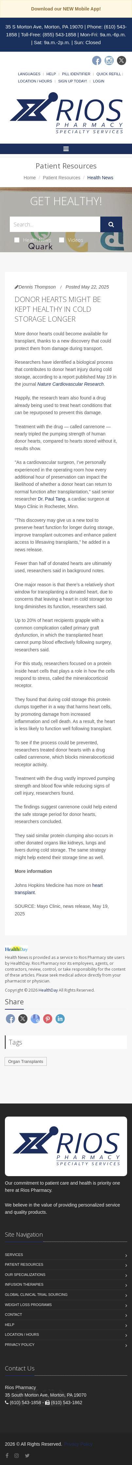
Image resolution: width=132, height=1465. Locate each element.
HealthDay (48, 990)
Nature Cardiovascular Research (70, 384)
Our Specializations (25, 1275)
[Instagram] (109, 60)
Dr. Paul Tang (51, 499)
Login (98, 81)
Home (30, 177)
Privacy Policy (20, 1345)
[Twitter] (121, 60)
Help (51, 74)
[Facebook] (96, 60)
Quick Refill (108, 74)
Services (14, 1255)
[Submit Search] (111, 224)
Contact (13, 1314)
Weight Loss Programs (28, 1305)
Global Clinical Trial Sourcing (36, 1295)
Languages (29, 74)
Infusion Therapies (24, 1284)
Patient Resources (61, 177)
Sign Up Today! (72, 81)
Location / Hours (35, 81)
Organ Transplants (25, 1061)
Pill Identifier (76, 74)
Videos (71, 240)
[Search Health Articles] (55, 224)
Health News (32, 240)
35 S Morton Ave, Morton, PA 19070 (44, 26)
